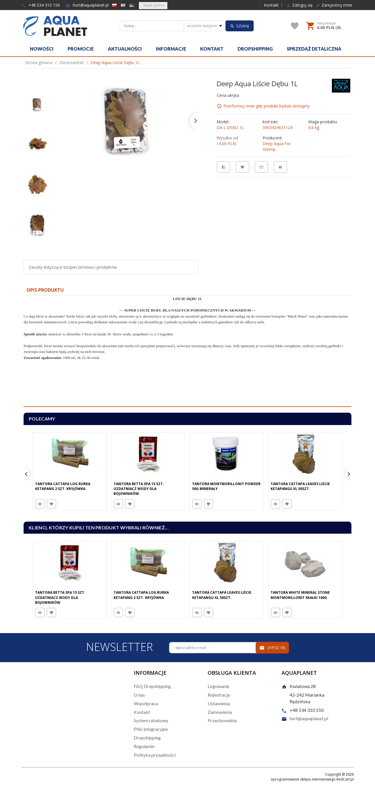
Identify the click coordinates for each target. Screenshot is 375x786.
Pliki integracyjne (151, 729)
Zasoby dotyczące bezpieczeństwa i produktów (72, 267)
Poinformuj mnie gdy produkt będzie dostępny (266, 106)
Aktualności (125, 48)
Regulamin (144, 746)
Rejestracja (219, 694)
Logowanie (218, 686)
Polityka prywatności (155, 755)
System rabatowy (151, 720)
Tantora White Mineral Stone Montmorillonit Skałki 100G (300, 595)
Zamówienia (220, 712)
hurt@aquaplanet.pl (87, 5)
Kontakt (271, 5)
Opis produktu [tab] (45, 290)
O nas (139, 694)
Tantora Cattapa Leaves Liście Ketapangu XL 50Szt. (300, 486)
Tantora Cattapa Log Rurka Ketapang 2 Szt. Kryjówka (62, 486)
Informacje (171, 48)
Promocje (81, 48)
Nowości (41, 48)
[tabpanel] (187, 351)
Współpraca (146, 703)
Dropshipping (255, 48)
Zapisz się (272, 647)
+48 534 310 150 (40, 5)
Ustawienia (219, 703)
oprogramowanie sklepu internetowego (303, 779)
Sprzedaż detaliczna (314, 48)
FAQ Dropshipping (152, 686)
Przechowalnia (222, 720)
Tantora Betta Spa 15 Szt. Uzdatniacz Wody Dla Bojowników (139, 488)
